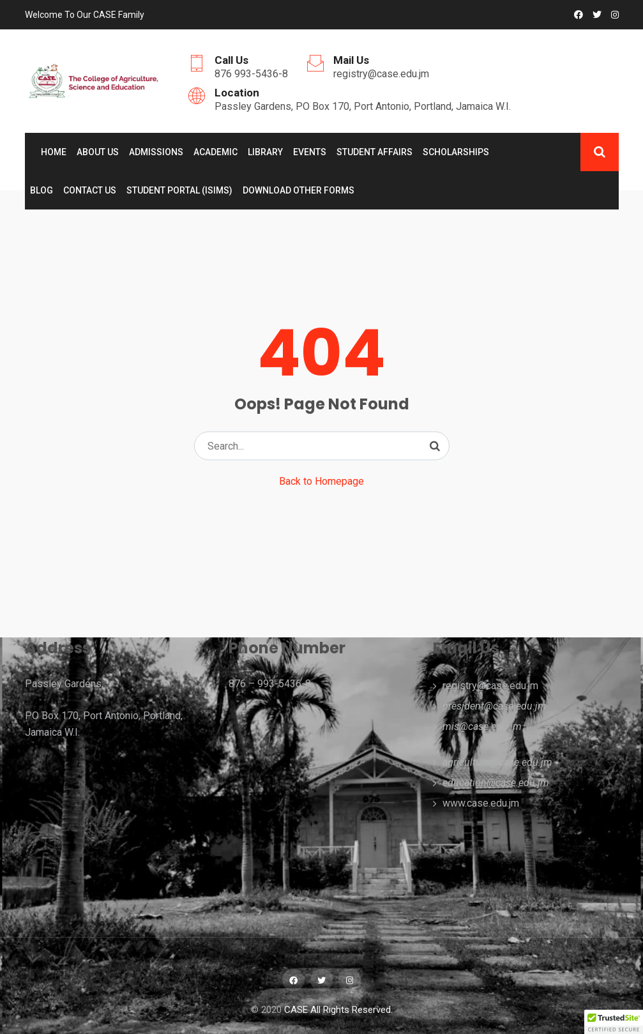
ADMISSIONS (156, 152)
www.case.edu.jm (481, 803)
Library (265, 152)
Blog (41, 190)
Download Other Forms (298, 190)
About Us (98, 152)
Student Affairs (374, 152)
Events (309, 152)
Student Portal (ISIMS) (179, 190)
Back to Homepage (321, 481)
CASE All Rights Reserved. (338, 1009)
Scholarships (456, 152)
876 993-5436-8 (251, 74)
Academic (215, 152)
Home (53, 152)
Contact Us (89, 190)
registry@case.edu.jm (381, 74)
